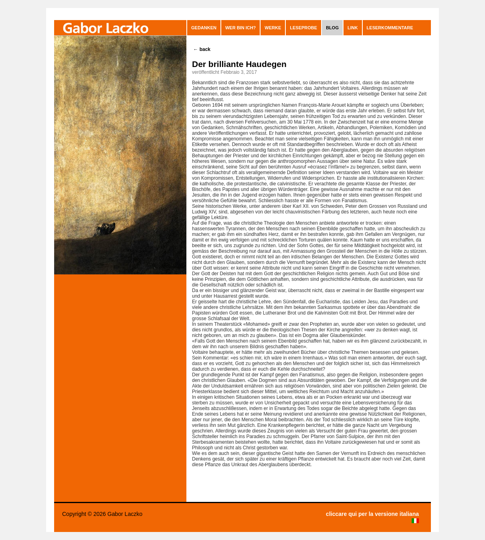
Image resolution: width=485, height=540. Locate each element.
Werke (273, 27)
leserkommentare (390, 27)
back (202, 49)
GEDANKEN (203, 27)
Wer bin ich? (240, 27)
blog (332, 27)
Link (353, 27)
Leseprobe (303, 27)
